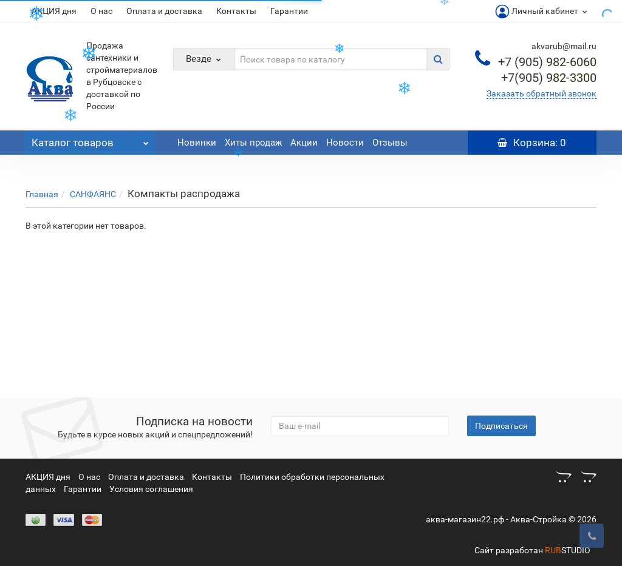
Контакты (236, 11)
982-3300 (548, 77)
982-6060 (547, 62)
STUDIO (567, 550)
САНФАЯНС (93, 194)
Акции (304, 142)
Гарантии (289, 11)
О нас (101, 11)
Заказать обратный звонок (541, 93)
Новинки (196, 142)
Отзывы (390, 142)
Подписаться (501, 426)
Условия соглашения (151, 489)
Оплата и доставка (164, 11)
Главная (42, 194)
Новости (345, 142)
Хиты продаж (253, 142)
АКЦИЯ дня (54, 11)
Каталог (90, 139)
